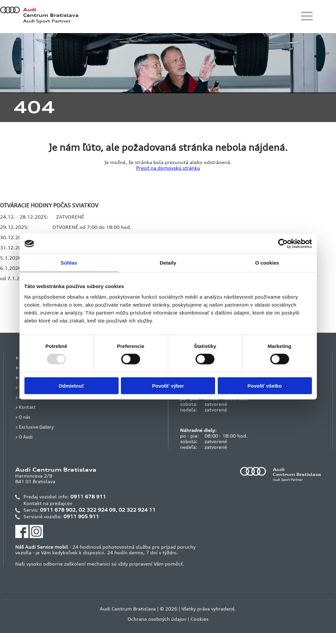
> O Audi (24, 437)
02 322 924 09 (97, 510)
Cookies (199, 619)
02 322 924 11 (137, 510)
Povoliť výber (168, 385)
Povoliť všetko (264, 385)
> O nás (22, 417)
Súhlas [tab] (69, 263)
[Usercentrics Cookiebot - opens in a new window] (283, 244)
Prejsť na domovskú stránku (168, 168)
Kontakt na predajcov (47, 503)
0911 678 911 (88, 496)
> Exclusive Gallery (34, 427)
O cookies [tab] (267, 263)
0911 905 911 (81, 516)
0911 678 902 (58, 510)
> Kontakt (25, 407)
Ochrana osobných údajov (157, 619)
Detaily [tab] (168, 263)
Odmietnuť (71, 385)
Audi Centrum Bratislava (128, 609)
